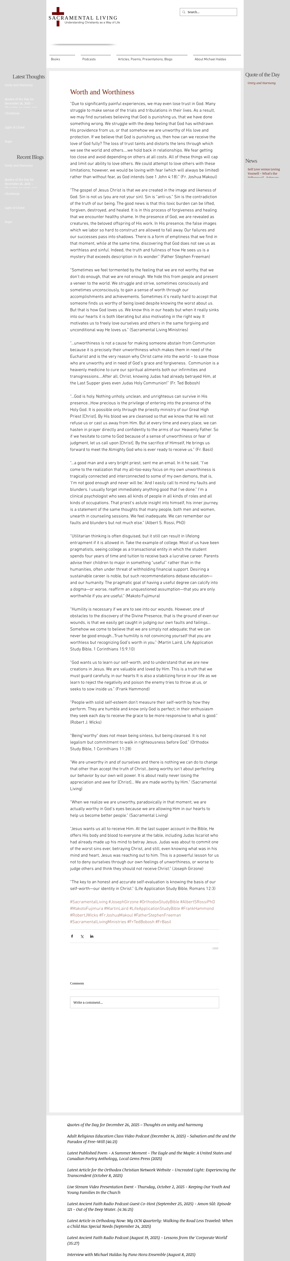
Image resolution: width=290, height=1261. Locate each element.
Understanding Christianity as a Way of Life (92, 22)
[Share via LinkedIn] (92, 936)
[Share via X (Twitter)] (82, 936)
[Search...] (208, 12)
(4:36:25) (125, 1209)
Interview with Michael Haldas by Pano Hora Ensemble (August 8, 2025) (131, 1254)
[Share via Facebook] (72, 936)
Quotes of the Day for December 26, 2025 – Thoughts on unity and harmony (135, 1124)
